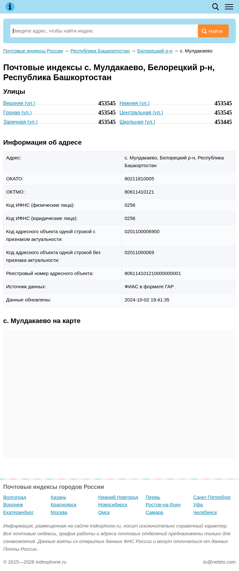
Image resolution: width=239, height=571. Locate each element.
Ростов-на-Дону (163, 504)
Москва (59, 512)
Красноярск (64, 504)
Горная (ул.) (17, 112)
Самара (154, 512)
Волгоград (14, 497)
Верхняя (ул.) (19, 103)
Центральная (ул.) (141, 112)
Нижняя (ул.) (135, 103)
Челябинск (205, 512)
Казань (58, 497)
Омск (104, 512)
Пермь (153, 497)
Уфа (198, 504)
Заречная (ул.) (20, 122)
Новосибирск (112, 504)
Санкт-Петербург (212, 497)
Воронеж (13, 504)
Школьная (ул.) (137, 122)
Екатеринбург (18, 512)
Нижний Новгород (118, 497)
